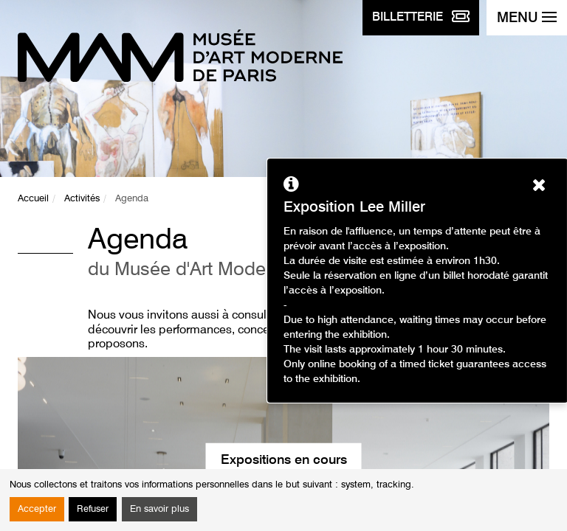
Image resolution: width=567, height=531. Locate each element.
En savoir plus (159, 509)
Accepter (37, 509)
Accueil (33, 199)
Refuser (93, 509)
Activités (82, 199)
